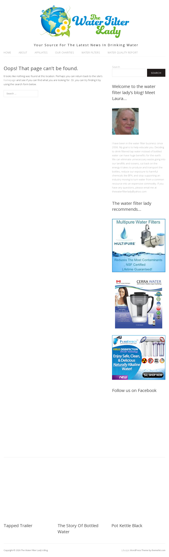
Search (116, 66)
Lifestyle (125, 550)
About (23, 52)
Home (7, 52)
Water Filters (91, 52)
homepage (10, 80)
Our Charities (64, 52)
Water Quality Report (123, 52)
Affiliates (41, 52)
